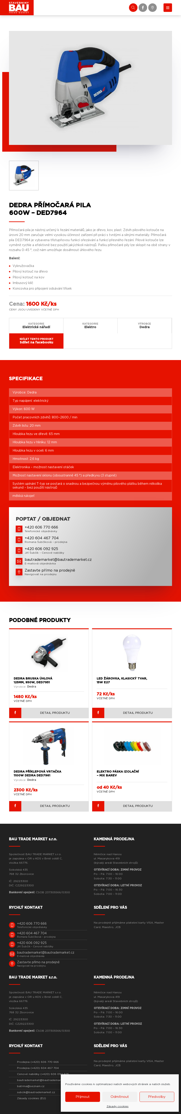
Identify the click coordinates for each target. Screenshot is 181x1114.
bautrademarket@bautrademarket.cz (43, 1079)
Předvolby (157, 1097)
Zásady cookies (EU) (31, 1097)
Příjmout (83, 1097)
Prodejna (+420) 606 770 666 (38, 1061)
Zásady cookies (118, 1106)
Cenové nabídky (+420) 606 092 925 (43, 1073)
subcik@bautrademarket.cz (36, 1091)
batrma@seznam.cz (30, 1085)
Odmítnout (120, 1097)
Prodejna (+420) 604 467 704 (38, 1067)
